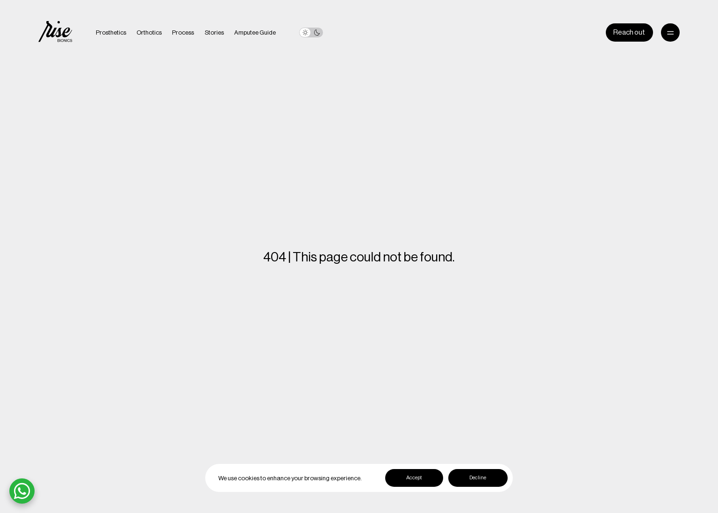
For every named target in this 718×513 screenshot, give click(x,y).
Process (183, 32)
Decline (477, 478)
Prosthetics (111, 32)
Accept (414, 478)
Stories (214, 32)
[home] (55, 32)
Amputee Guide (255, 32)
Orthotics (149, 32)
